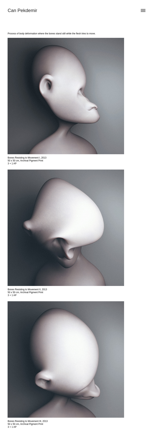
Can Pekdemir (22, 10)
